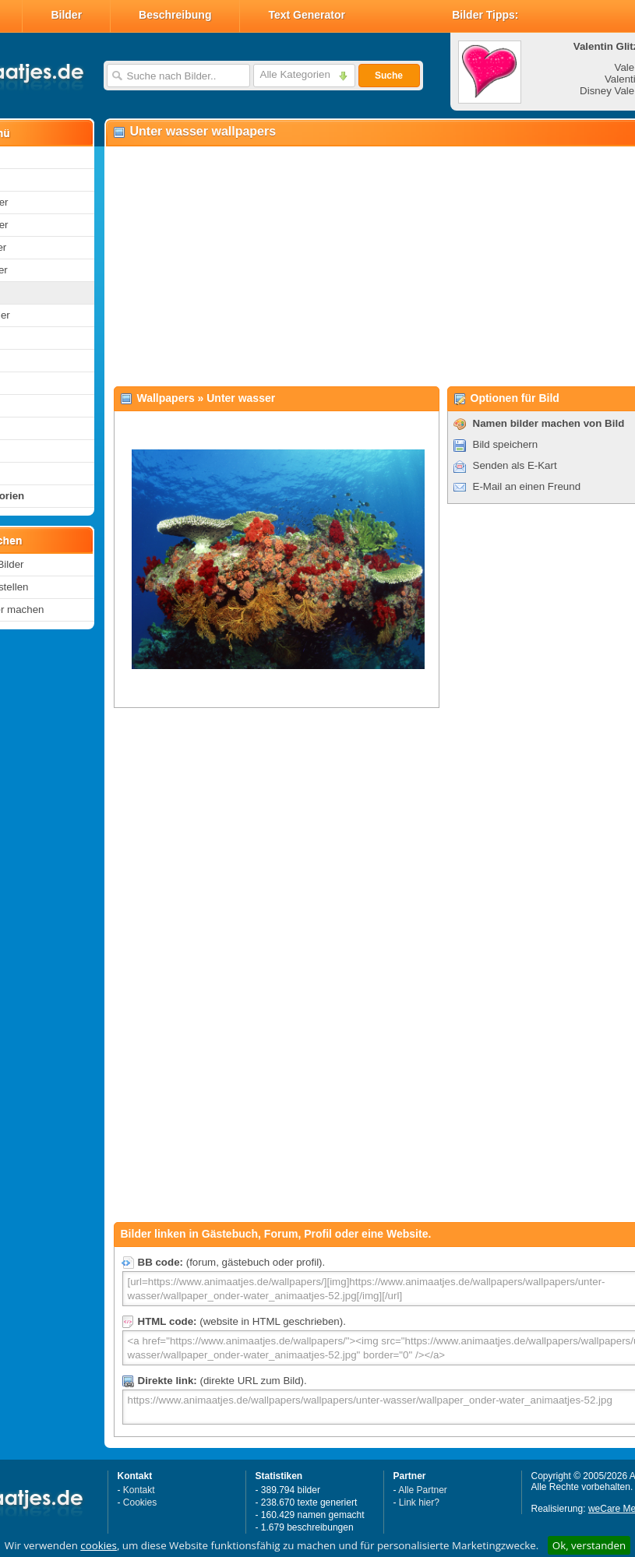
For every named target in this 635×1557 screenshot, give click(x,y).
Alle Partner (422, 1490)
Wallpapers (166, 398)
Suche (389, 75)
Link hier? (419, 1502)
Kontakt (139, 1490)
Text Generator (306, 15)
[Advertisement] (342, 266)
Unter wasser (240, 398)
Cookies (140, 1502)
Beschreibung (175, 15)
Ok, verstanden (589, 1545)
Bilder (66, 15)
